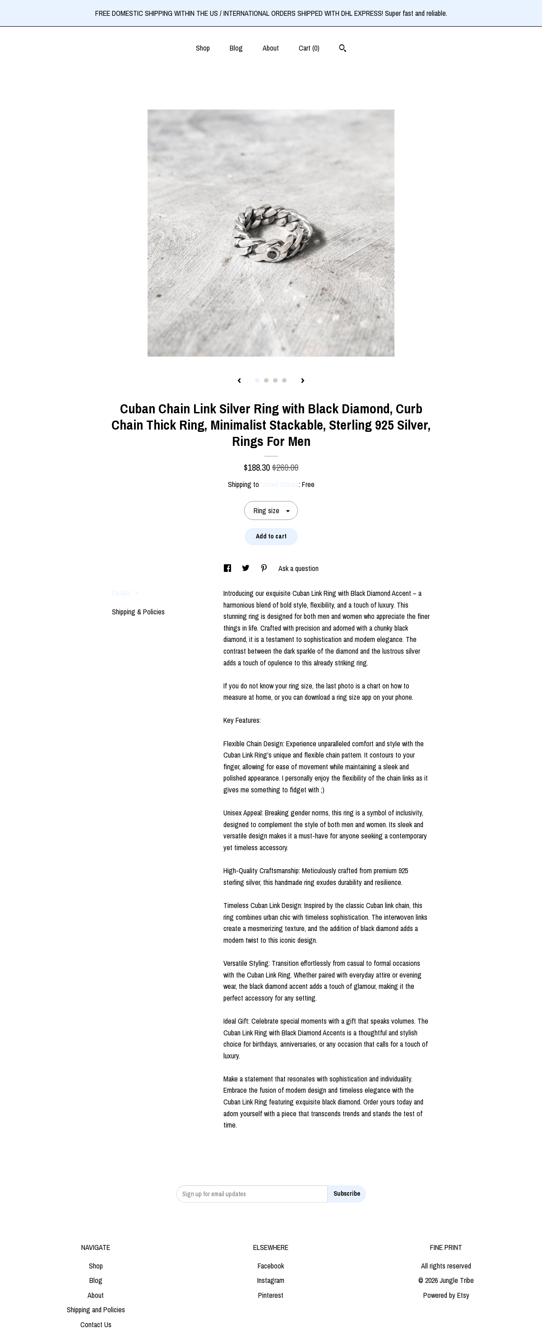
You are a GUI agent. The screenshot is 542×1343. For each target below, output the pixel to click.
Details (125, 593)
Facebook (271, 1266)
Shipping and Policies (96, 1310)
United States (280, 484)
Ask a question (298, 568)
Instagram (270, 1280)
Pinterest (270, 1295)
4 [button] (284, 380)
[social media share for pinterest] (264, 568)
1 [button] (257, 380)
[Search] (342, 49)
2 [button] (266, 380)
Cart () (309, 48)
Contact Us (95, 1324)
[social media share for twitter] (246, 568)
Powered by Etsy (446, 1295)
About (271, 48)
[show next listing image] (303, 381)
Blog (236, 48)
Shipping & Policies (138, 612)
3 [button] (275, 380)
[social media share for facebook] (228, 568)
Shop (203, 48)
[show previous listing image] (239, 381)
